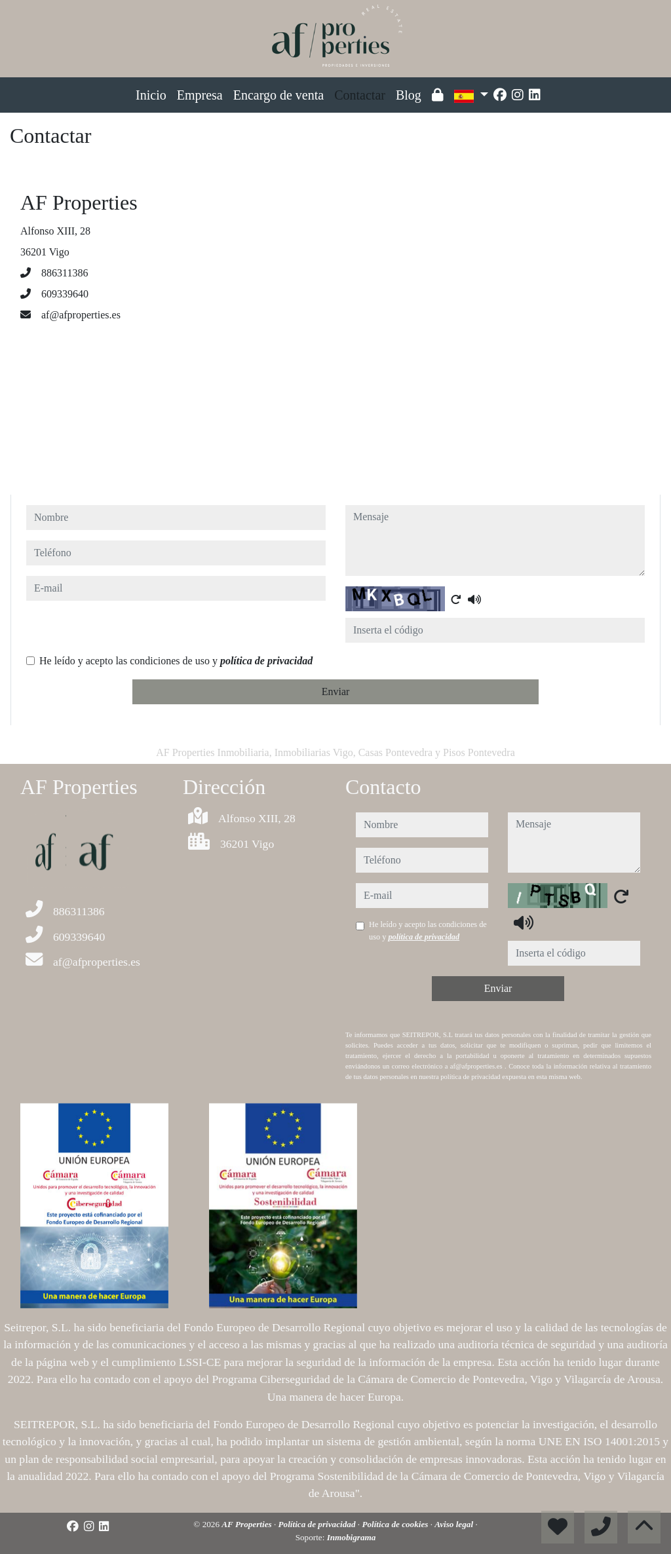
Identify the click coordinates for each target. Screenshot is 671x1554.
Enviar (336, 691)
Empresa (200, 95)
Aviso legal (454, 1524)
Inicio (151, 95)
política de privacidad (266, 660)
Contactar (359, 95)
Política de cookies (396, 1524)
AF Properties (247, 1524)
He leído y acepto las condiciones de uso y (176, 660)
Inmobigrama (351, 1537)
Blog (408, 95)
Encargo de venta (278, 95)
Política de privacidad (318, 1524)
